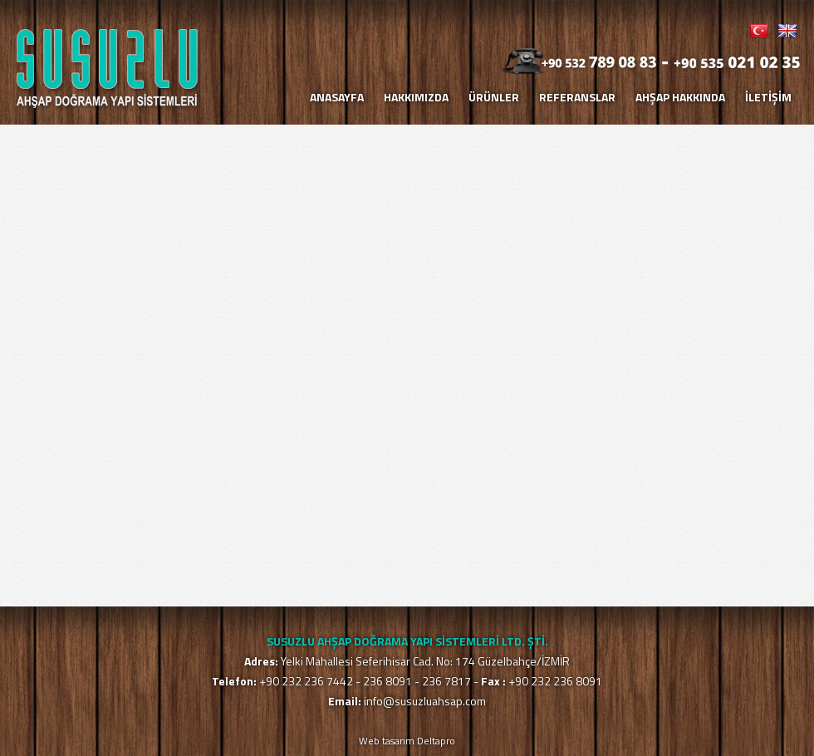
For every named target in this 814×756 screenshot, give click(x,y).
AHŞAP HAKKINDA (680, 97)
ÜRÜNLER (493, 97)
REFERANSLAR (577, 97)
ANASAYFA (337, 97)
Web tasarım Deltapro (407, 741)
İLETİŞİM (768, 97)
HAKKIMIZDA (416, 97)
